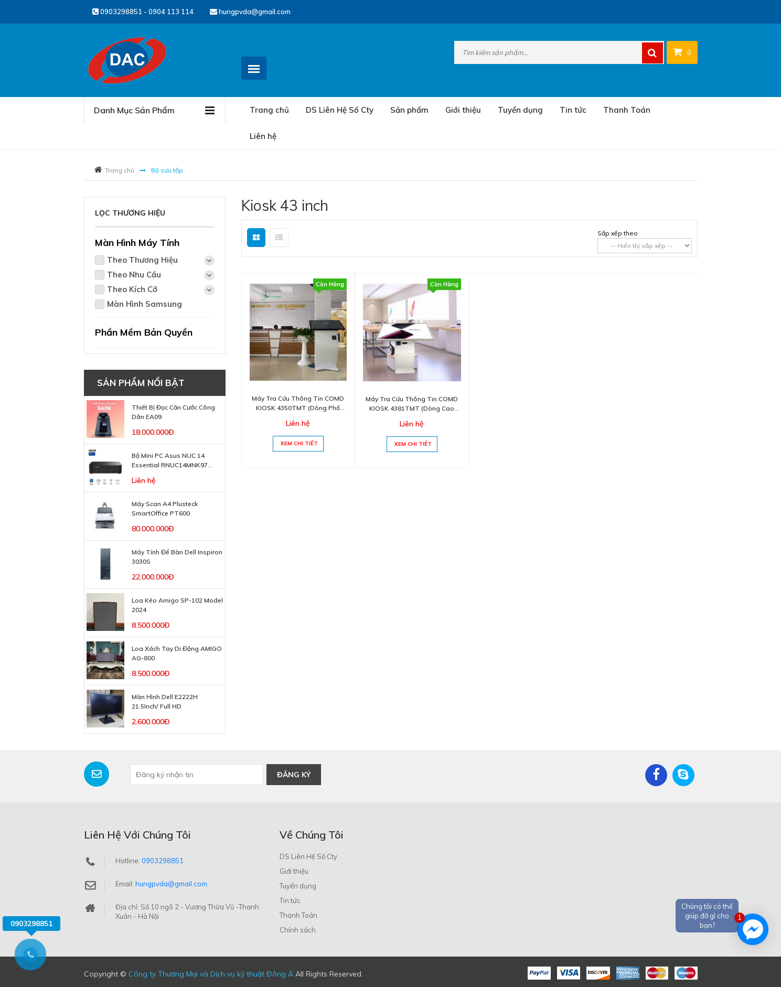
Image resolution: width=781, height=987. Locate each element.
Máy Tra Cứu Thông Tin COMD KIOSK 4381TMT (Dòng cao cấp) (412, 408)
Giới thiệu (463, 110)
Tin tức (573, 110)
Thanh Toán (626, 110)
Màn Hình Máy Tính (137, 243)
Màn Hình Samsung (144, 304)
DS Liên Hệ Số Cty (339, 110)
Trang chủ (269, 110)
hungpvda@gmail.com (250, 11)
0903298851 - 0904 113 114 (143, 11)
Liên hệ (263, 136)
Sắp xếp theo (617, 233)
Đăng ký (294, 774)
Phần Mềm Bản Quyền (143, 332)
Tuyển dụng (520, 110)
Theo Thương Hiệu (161, 260)
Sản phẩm (409, 110)
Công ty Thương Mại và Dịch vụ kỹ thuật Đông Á (211, 974)
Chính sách (298, 930)
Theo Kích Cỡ (161, 289)
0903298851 (163, 860)
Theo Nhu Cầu (161, 275)
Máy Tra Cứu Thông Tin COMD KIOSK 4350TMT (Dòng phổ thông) (298, 407)
